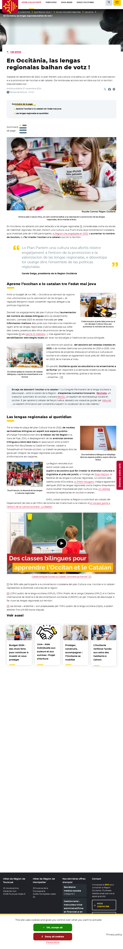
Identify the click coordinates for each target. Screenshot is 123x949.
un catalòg (104, 488)
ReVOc (61, 396)
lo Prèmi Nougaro (84, 481)
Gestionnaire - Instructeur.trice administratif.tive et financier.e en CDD (73, 908)
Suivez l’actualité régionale (68, 12)
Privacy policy (114, 934)
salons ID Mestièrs (35, 333)
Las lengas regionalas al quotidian (32, 113)
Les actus (89, 12)
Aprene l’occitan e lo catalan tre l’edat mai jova (38, 109)
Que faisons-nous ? (43, 12)
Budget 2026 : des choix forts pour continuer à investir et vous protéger (18, 652)
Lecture (61, 543)
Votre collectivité (22, 12)
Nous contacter (103, 905)
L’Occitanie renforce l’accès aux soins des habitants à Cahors (102, 652)
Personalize (52, 942)
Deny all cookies (52, 936)
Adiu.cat (106, 399)
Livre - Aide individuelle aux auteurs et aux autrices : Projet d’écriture (46, 651)
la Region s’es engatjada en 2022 (70, 233)
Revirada (102, 392)
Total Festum (102, 473)
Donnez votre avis (119, 475)
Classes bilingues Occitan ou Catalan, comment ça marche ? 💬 (61, 576)
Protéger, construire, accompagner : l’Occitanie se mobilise (74, 652)
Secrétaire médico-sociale (72, 889)
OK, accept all (52, 927)
